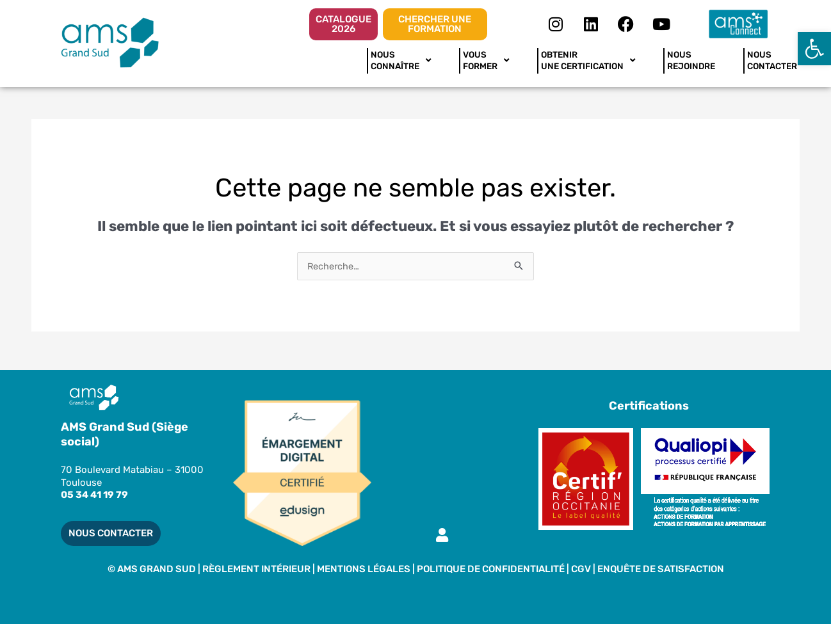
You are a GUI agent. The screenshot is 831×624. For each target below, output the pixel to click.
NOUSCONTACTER (772, 60)
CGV (582, 569)
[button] (814, 48)
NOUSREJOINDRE (691, 60)
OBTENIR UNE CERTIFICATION (588, 60)
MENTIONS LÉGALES (363, 569)
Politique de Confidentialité (491, 569)
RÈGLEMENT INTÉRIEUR (256, 569)
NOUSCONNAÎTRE (401, 60)
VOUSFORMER (486, 60)
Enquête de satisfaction (660, 569)
